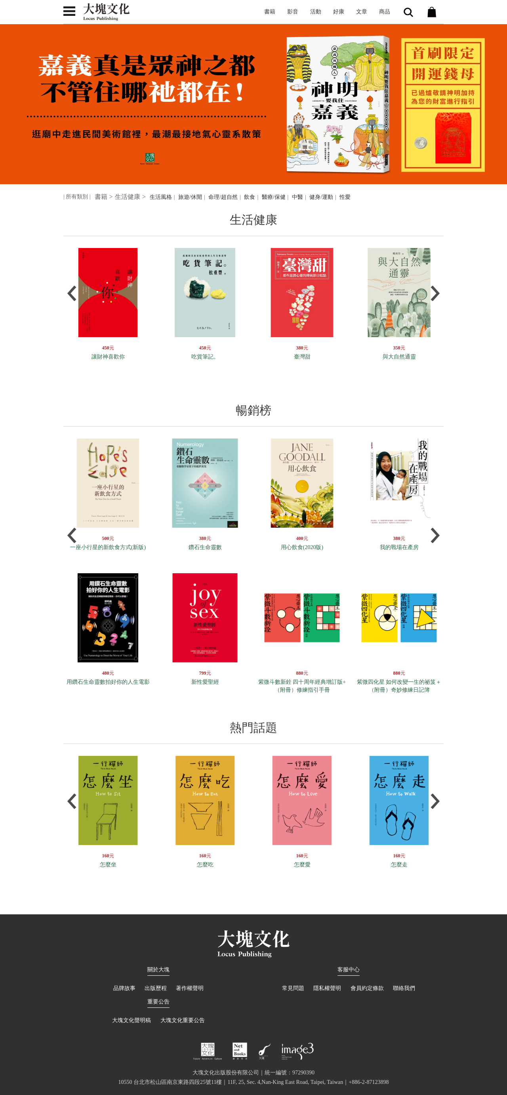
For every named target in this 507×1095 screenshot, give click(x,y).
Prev (71, 293)
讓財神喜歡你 (108, 357)
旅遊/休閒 (190, 197)
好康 (338, 12)
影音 (292, 12)
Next (435, 293)
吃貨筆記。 (205, 357)
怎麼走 (399, 865)
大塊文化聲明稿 (131, 1020)
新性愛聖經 (205, 682)
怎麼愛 (302, 865)
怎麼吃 (205, 865)
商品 (384, 12)
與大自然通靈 (399, 357)
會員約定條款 (367, 988)
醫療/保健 (274, 197)
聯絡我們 (404, 988)
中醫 (297, 197)
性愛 (345, 197)
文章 (361, 12)
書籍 (269, 12)
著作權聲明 (190, 988)
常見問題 (293, 988)
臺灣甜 (302, 357)
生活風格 (161, 197)
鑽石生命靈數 (205, 547)
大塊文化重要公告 (182, 1020)
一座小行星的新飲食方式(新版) (108, 547)
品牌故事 (124, 988)
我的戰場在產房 (399, 547)
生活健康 (127, 196)
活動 (315, 12)
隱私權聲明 (327, 988)
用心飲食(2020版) (302, 547)
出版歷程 (156, 988)
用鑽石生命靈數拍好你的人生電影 (108, 682)
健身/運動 (321, 197)
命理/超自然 (223, 197)
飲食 (249, 197)
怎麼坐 (108, 865)
